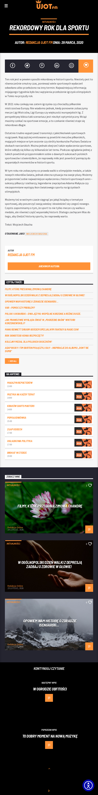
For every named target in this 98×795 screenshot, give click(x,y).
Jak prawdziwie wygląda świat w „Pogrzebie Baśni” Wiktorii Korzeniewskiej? (40, 321)
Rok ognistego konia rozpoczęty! (24, 335)
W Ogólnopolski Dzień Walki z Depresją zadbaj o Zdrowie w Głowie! (45, 295)
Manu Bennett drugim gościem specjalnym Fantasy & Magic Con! (42, 329)
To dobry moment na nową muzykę (50, 736)
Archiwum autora (49, 266)
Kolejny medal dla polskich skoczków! (28, 341)
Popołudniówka (16, 417)
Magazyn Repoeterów (19, 382)
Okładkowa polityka (19, 441)
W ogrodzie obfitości (50, 689)
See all (11, 361)
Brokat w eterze (17, 452)
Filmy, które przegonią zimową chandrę (28, 289)
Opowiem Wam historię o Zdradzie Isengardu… (31, 301)
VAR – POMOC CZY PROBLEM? (20, 307)
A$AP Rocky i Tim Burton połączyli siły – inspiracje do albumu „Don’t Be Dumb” (46, 349)
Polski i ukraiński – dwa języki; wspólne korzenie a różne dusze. (43, 313)
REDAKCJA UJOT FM (39, 42)
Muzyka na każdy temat (21, 394)
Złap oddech (14, 429)
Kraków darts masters (20, 405)
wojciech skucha (36, 234)
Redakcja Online (15, 527)
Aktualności (49, 21)
